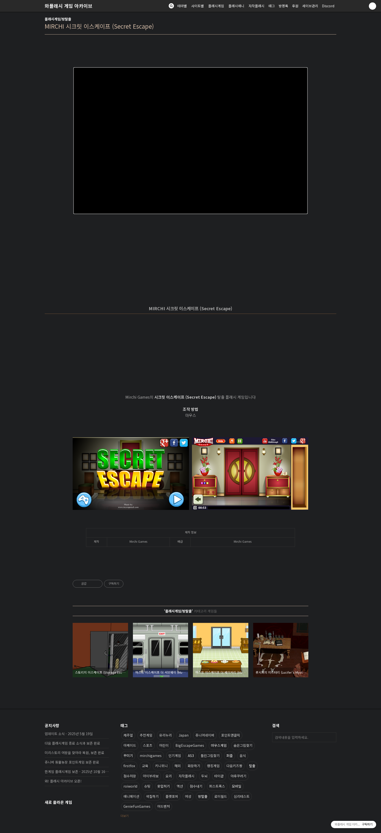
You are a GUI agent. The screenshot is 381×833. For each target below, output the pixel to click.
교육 (145, 765)
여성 (188, 796)
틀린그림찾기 (210, 755)
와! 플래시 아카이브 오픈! (63, 781)
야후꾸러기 (238, 775)
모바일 (236, 786)
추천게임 (146, 735)
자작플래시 (256, 5)
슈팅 (147, 786)
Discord (328, 5)
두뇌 (204, 775)
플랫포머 (171, 796)
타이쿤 (219, 775)
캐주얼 (128, 735)
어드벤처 (163, 806)
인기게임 (174, 755)
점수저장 (129, 775)
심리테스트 (242, 796)
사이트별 (197, 5)
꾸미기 (128, 755)
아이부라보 (151, 775)
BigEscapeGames (189, 745)
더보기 (125, 816)
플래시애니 (236, 5)
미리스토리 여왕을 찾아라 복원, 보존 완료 (74, 752)
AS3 (191, 755)
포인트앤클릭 (230, 735)
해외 (177, 765)
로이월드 (220, 796)
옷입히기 (163, 786)
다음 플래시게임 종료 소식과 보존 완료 (72, 743)
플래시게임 (216, 5)
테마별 (182, 5)
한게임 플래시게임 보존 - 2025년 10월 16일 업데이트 (77, 771)
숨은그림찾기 (243, 745)
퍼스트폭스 (217, 786)
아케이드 (129, 745)
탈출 (252, 765)
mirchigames (151, 755)
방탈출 (203, 796)
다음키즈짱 (234, 765)
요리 (168, 775)
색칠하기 (152, 796)
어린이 (164, 745)
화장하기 (194, 765)
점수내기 (196, 786)
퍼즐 (229, 755)
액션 (180, 786)
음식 (243, 755)
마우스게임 (219, 745)
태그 (271, 5)
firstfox (129, 765)
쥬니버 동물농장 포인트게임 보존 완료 (72, 762)
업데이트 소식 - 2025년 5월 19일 (69, 733)
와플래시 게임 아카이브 (68, 5)
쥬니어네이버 (204, 735)
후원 (295, 5)
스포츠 (147, 745)
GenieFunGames (136, 806)
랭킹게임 (213, 765)
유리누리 (165, 735)
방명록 (283, 5)
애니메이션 (131, 796)
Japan (184, 735)
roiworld (130, 786)
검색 (331, 737)
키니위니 (161, 765)
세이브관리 (310, 5)
